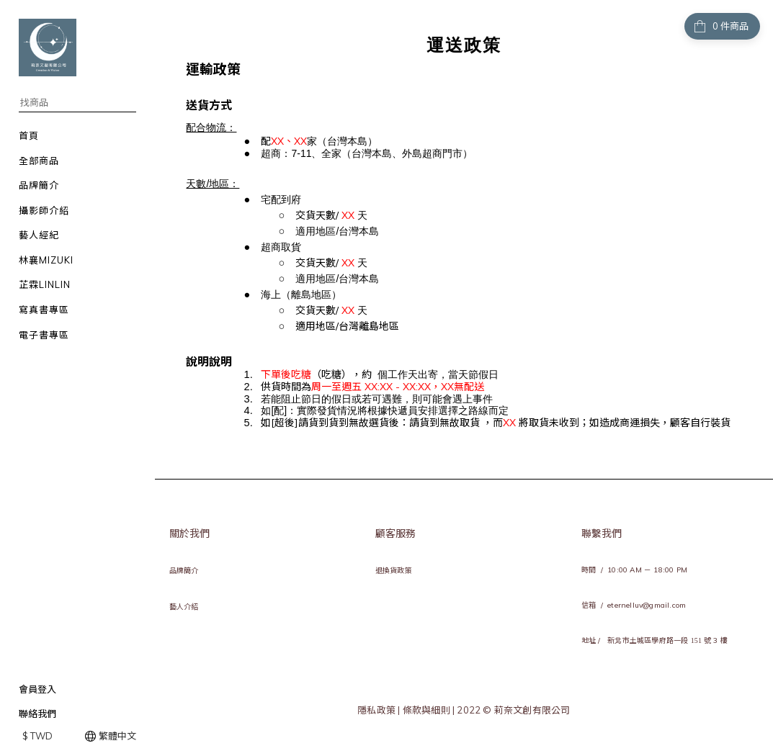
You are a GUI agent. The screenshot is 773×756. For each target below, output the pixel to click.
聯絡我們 (37, 713)
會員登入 (37, 689)
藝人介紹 (184, 606)
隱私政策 (377, 710)
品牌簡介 (184, 570)
